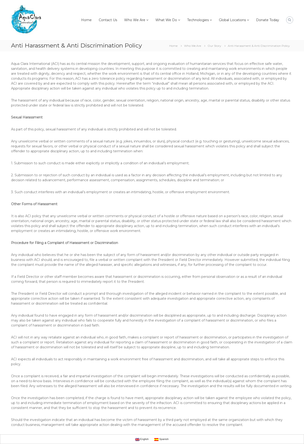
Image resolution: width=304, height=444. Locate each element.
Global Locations (232, 20)
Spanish (161, 439)
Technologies (198, 20)
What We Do (166, 20)
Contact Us (108, 20)
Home (86, 20)
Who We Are (134, 20)
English (142, 439)
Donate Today (267, 20)
